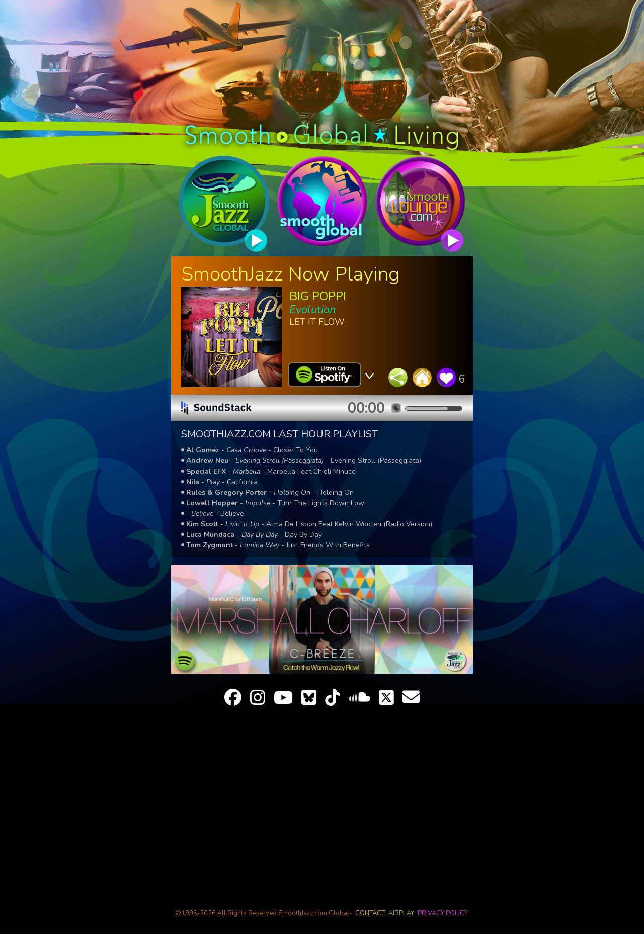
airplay (401, 913)
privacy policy (443, 913)
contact (370, 913)
